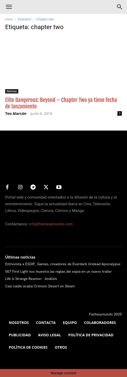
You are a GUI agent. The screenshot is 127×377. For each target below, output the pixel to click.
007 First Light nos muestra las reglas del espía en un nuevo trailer (58, 271)
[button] (9, 7)
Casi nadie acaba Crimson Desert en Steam (40, 286)
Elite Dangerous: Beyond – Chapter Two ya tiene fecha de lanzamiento (61, 103)
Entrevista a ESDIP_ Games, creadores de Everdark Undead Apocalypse (63, 264)
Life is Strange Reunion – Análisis (31, 278)
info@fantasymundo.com (51, 224)
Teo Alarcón (16, 113)
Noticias (12, 91)
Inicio (9, 19)
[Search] (120, 7)
